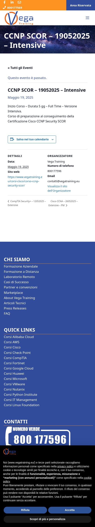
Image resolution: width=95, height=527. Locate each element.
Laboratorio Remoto (19, 277)
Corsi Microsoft (15, 378)
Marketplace (13, 292)
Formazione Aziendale (21, 266)
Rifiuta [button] (25, 510)
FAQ (7, 313)
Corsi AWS (11, 342)
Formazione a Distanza (21, 271)
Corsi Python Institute (20, 394)
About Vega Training (19, 298)
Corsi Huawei (14, 373)
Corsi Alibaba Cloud (19, 337)
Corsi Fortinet (14, 363)
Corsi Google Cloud (18, 368)
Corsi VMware (14, 384)
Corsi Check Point (17, 352)
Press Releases (15, 308)
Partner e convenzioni (20, 287)
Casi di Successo (16, 282)
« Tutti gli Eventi (20, 68)
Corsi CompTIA (15, 358)
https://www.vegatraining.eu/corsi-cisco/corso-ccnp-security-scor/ (25, 181)
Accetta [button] (70, 510)
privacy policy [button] (65, 466)
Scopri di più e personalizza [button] (47, 519)
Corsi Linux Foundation (21, 405)
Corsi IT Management (20, 399)
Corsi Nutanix (14, 389)
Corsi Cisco (12, 347)
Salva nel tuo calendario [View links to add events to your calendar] (33, 139)
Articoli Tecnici (15, 303)
